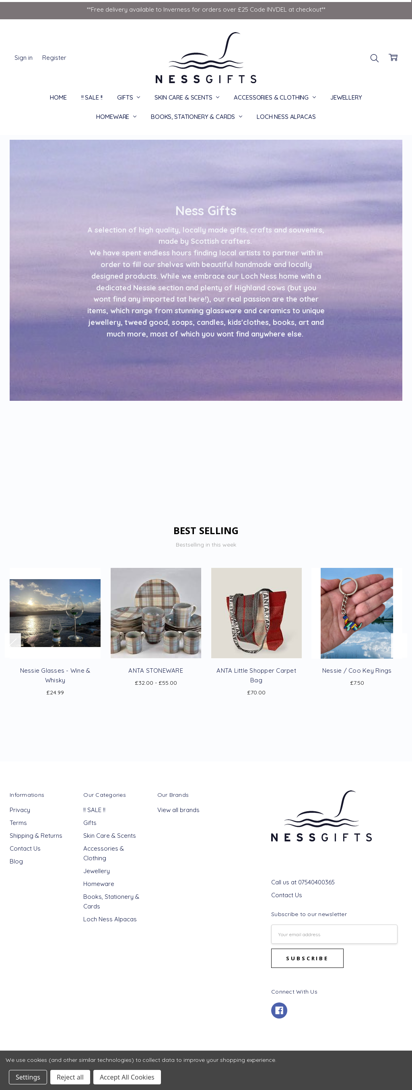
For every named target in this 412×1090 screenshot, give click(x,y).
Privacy (20, 810)
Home (58, 97)
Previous (13, 645)
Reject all (70, 1077)
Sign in (23, 57)
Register (54, 57)
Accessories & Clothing (275, 97)
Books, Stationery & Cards (196, 116)
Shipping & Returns (36, 835)
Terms (18, 823)
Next (399, 645)
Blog (16, 861)
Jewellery (346, 97)
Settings (28, 1077)
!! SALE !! (92, 97)
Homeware (116, 116)
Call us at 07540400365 (303, 882)
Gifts (128, 97)
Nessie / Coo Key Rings (357, 670)
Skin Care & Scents (186, 97)
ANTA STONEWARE (155, 670)
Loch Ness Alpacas (286, 116)
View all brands (178, 810)
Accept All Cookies (127, 1077)
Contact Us (25, 848)
